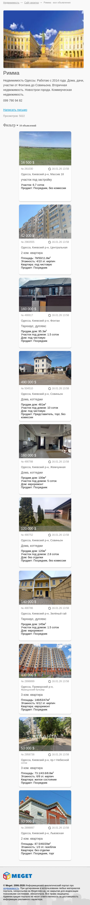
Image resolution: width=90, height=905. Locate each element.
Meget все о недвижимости (45, 876)
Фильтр (19, 125)
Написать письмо (15, 110)
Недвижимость (11, 2)
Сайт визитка (31, 2)
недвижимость (11, 888)
